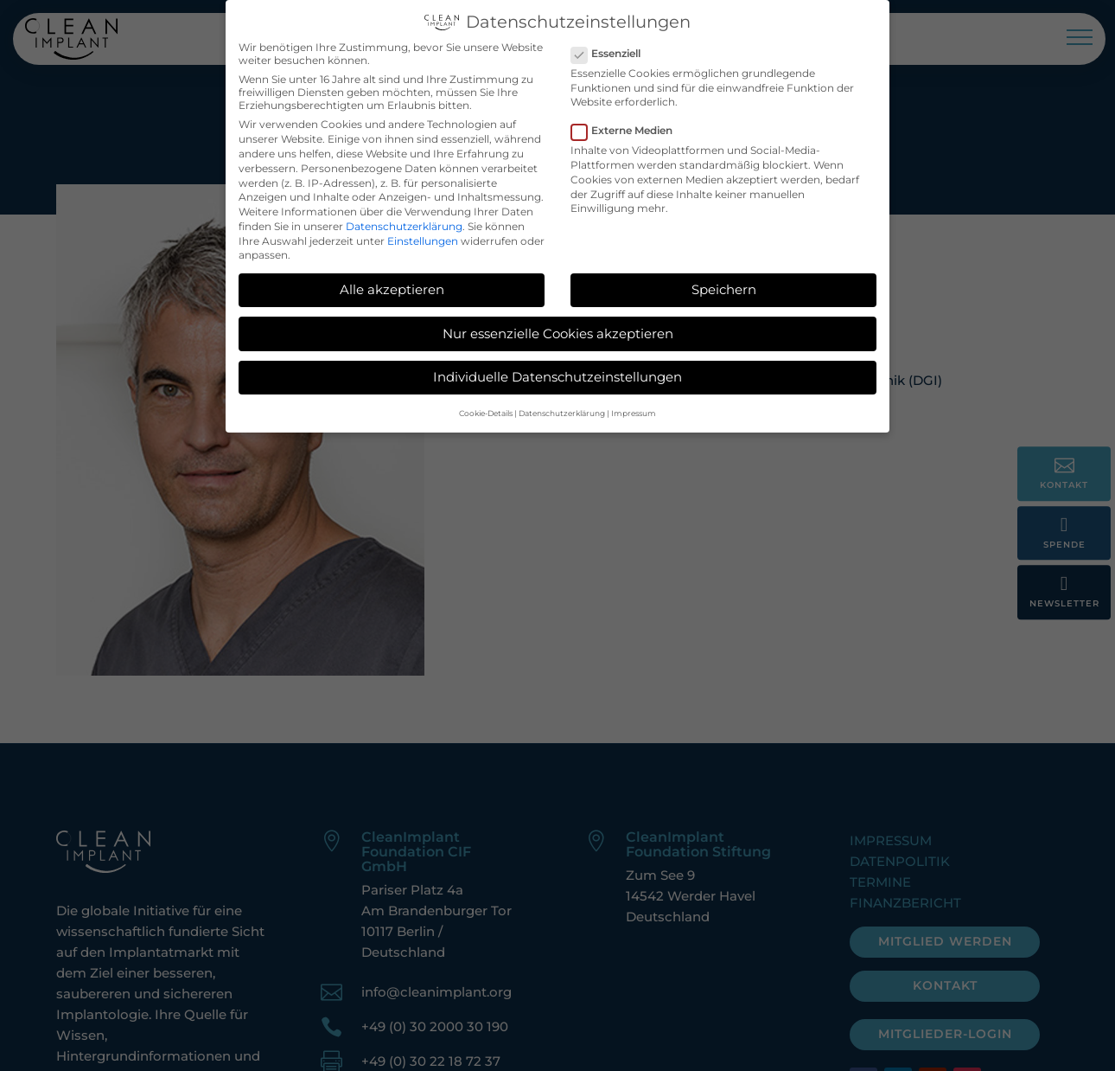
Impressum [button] (633, 409)
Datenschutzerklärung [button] (562, 409)
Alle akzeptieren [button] (392, 285)
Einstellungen (422, 236)
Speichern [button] (723, 285)
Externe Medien (628, 125)
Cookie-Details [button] (486, 409)
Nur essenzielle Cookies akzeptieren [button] (558, 328)
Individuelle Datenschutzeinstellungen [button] (557, 372)
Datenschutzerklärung (404, 221)
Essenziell (612, 48)
